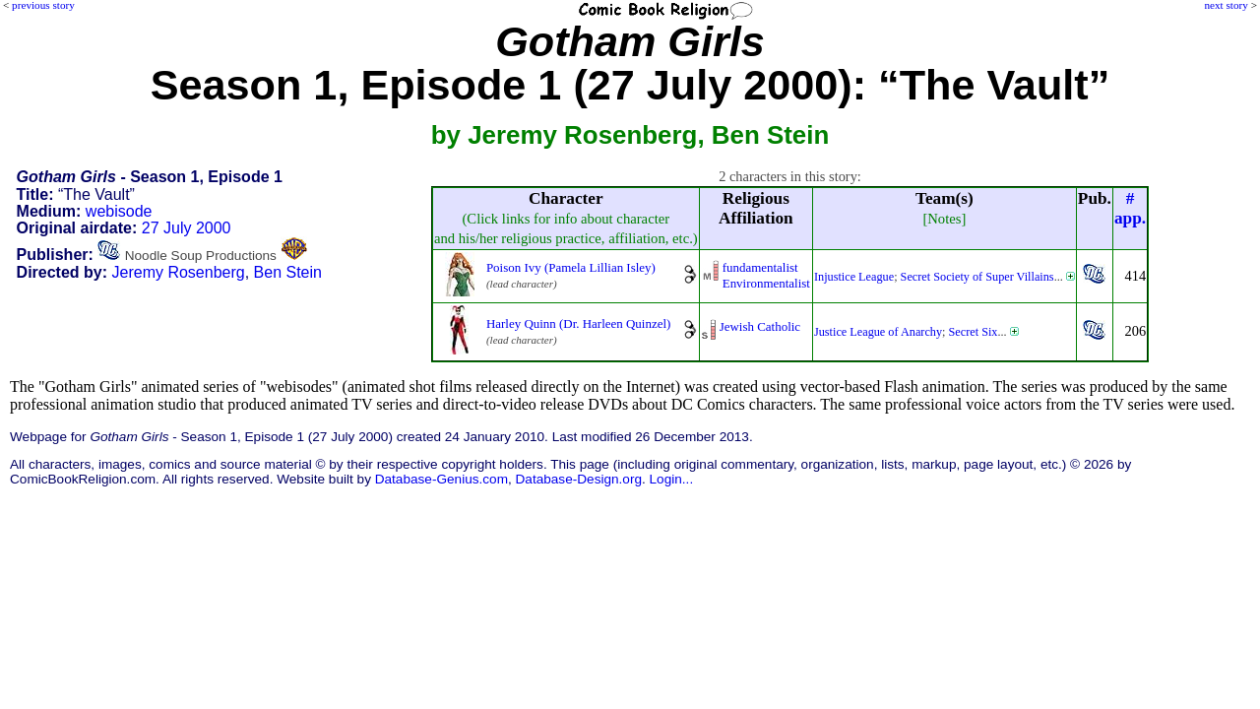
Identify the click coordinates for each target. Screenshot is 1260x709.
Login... (672, 479)
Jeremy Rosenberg (178, 272)
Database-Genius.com (441, 479)
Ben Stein (288, 272)
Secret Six (973, 332)
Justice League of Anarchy (878, 332)
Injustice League (854, 277)
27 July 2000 (186, 228)
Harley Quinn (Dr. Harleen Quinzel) (578, 323)
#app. (1130, 208)
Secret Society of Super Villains (977, 277)
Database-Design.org (579, 479)
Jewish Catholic (760, 326)
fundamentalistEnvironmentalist (766, 275)
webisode (119, 211)
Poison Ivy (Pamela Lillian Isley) (571, 267)
